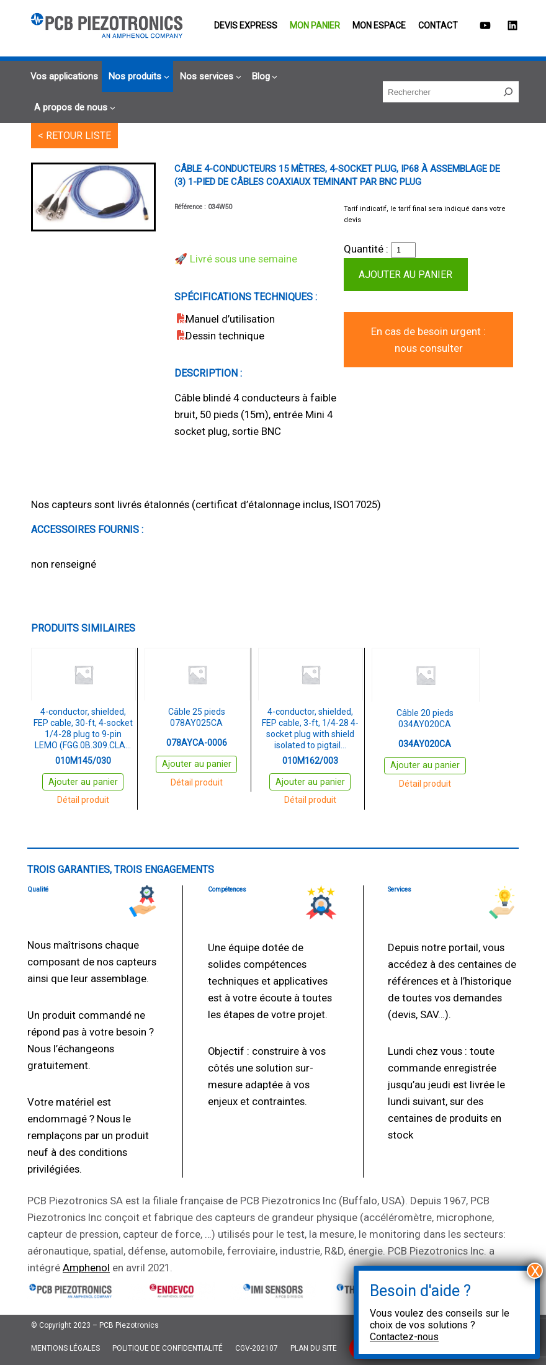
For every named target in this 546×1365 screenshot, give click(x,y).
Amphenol (86, 1267)
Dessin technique (225, 335)
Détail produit (83, 800)
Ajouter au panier (405, 274)
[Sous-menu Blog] (263, 76)
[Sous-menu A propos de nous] (72, 107)
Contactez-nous (404, 1337)
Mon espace (379, 25)
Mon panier (315, 25)
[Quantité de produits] (403, 250)
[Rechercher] (508, 91)
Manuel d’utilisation (230, 319)
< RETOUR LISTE (74, 135)
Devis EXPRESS (245, 25)
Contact (438, 25)
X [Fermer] (535, 1271)
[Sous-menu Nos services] (208, 76)
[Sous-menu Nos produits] (137, 76)
